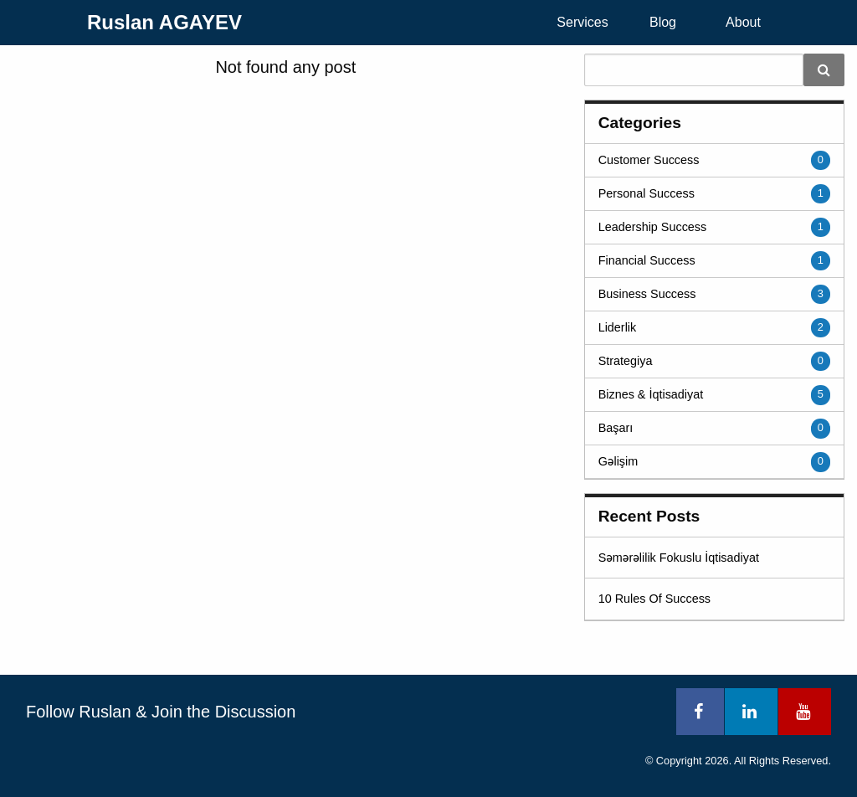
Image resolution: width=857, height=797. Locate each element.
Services (582, 22)
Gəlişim (618, 461)
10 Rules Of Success (654, 598)
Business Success (647, 294)
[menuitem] (582, 23)
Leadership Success (652, 227)
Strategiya (625, 361)
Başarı (616, 427)
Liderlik (617, 327)
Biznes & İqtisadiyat (651, 394)
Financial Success (646, 260)
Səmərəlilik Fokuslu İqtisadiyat (678, 557)
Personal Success (646, 193)
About (743, 22)
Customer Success (649, 160)
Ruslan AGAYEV (164, 22)
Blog (662, 22)
